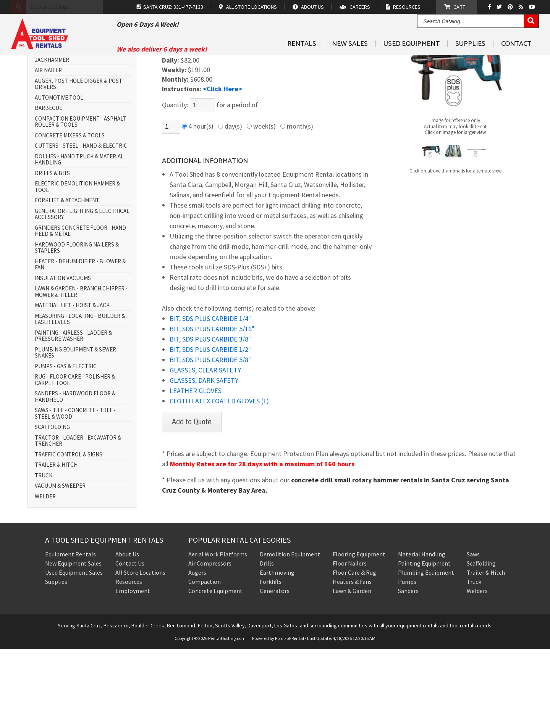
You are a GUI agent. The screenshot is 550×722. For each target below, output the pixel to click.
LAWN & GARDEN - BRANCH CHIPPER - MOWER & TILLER (81, 364)
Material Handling (421, 627)
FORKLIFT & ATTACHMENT (67, 273)
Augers (197, 645)
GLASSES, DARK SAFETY (204, 453)
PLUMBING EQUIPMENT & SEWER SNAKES (75, 425)
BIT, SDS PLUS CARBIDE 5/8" (210, 432)
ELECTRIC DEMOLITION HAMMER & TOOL (77, 259)
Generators (275, 663)
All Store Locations (140, 645)
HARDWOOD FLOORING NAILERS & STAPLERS (77, 320)
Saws (473, 627)
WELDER (45, 569)
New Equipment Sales (73, 636)
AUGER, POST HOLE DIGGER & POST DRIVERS (78, 157)
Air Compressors (209, 636)
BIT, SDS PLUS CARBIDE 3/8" (210, 412)
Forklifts (270, 654)
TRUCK (43, 548)
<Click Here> (222, 161)
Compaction (204, 654)
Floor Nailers (350, 636)
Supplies (470, 61)
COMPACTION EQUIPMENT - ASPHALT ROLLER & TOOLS (80, 195)
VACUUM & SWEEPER (60, 559)
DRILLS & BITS (52, 246)
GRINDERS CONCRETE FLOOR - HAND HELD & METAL (80, 304)
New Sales (350, 61)
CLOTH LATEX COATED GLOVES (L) (219, 473)
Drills (267, 636)
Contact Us (129, 636)
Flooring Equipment (359, 627)
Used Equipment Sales (74, 645)
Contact (516, 61)
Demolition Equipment (290, 627)
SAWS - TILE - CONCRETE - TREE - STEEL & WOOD (75, 486)
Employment (132, 663)
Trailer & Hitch (486, 645)
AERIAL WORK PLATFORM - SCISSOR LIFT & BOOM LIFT (78, 112)
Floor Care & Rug (354, 645)
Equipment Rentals (70, 627)
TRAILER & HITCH (56, 538)
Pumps (407, 654)
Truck (474, 654)
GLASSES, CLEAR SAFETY (205, 442)
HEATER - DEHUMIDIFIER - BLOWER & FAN (80, 337)
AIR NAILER (48, 143)
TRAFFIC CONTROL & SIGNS (68, 527)
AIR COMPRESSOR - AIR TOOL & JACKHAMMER (73, 129)
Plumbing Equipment (426, 645)
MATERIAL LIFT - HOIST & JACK (72, 378)
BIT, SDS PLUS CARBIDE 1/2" (210, 422)
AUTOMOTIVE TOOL (59, 171)
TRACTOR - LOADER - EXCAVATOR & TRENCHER (78, 514)
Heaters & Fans (352, 654)
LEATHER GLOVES (196, 463)
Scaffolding (481, 636)
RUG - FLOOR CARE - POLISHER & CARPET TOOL (75, 452)
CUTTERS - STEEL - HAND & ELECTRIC (81, 219)
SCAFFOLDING (52, 500)
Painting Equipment (424, 636)
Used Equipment (411, 61)
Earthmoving (277, 645)
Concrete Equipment (215, 663)
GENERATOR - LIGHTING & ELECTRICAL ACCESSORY (82, 287)
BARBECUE (48, 181)
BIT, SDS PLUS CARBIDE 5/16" (212, 401)
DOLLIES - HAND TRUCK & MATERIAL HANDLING (79, 232)
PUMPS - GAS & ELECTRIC (66, 439)
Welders (477, 663)
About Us (127, 627)
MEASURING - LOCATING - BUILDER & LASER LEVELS (80, 392)
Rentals (301, 61)
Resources (128, 654)
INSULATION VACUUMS (63, 351)
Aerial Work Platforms (217, 627)
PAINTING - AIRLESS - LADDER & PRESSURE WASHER (73, 409)
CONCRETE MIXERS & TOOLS (70, 208)
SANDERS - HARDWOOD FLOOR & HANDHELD (75, 469)
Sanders (408, 663)
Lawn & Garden (352, 663)
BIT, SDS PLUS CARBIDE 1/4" (210, 391)
